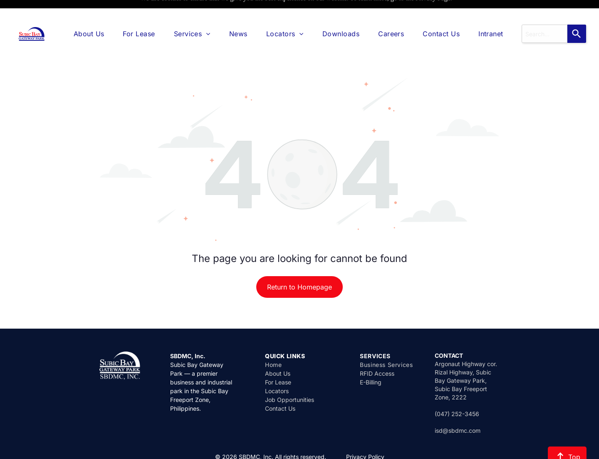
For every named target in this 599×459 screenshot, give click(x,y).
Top (567, 436)
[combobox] (544, 13)
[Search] (576, 13)
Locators (277, 370)
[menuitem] (89, 13)
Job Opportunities (289, 378)
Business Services (386, 343)
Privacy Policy (365, 435)
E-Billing (370, 361)
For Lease (278, 361)
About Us (277, 352)
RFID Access (377, 352)
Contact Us (280, 387)
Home (273, 343)
